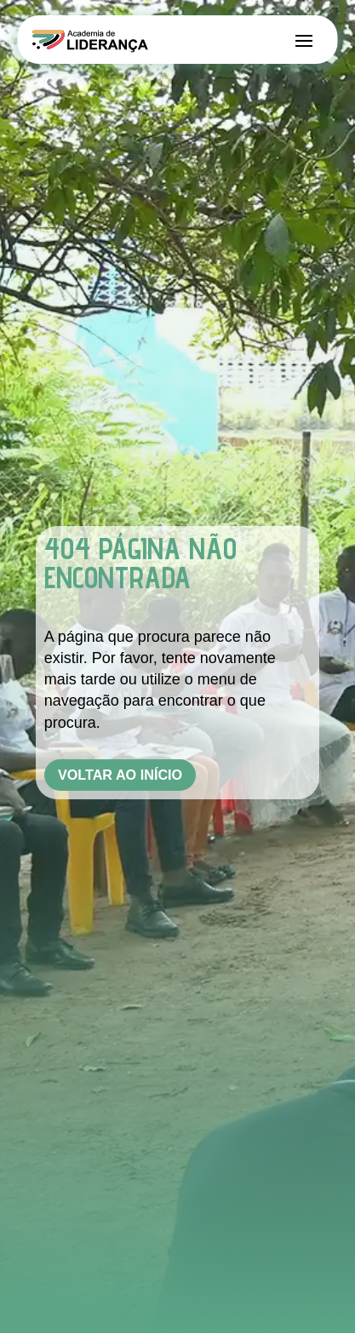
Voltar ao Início (120, 774)
